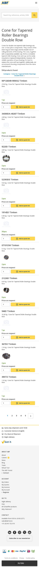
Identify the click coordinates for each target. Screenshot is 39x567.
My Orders (5, 482)
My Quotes (5, 485)
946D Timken (8, 311)
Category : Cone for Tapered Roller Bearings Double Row (19, 74)
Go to (4, 498)
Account (5, 479)
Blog (3, 463)
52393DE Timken (10, 179)
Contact (6, 473)
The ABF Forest (7, 470)
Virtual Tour (5, 468)
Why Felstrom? (7, 509)
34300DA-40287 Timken (13, 113)
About (4, 455)
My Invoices (6, 487)
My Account (6, 490)
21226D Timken (9, 278)
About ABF (6, 452)
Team (4, 465)
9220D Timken (9, 146)
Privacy (21, 558)
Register (6, 492)
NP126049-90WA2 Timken (14, 80)
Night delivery (6, 501)
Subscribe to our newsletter (19, 538)
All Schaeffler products (9, 507)
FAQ (3, 504)
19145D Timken (9, 212)
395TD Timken (9, 376)
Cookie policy (30, 558)
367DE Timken (9, 344)
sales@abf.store (7, 521)
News (4, 460)
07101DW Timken (10, 245)
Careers (5, 458)
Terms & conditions (11, 558)
